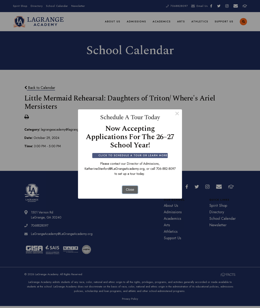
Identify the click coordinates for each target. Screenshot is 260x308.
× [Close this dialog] (177, 114)
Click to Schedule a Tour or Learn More (133, 155)
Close (130, 189)
